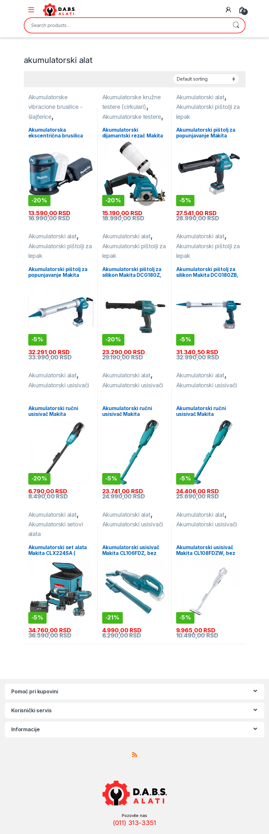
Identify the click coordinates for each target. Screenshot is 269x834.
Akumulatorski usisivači (58, 385)
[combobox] (125, 25)
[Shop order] (206, 79)
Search (236, 25)
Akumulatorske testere (131, 116)
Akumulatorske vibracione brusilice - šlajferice (55, 107)
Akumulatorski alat (200, 97)
